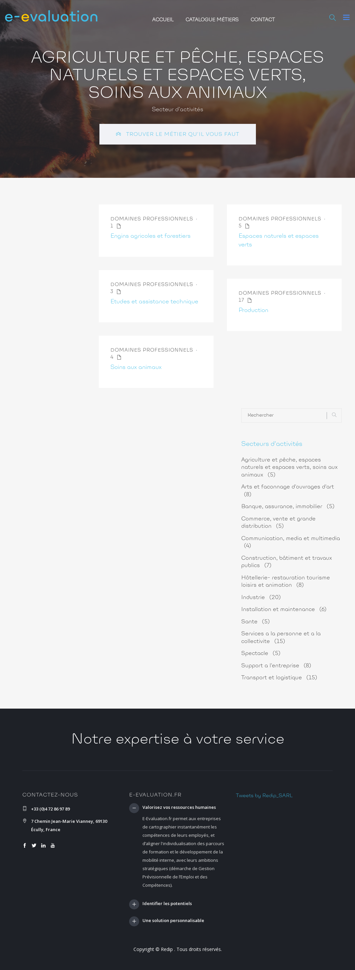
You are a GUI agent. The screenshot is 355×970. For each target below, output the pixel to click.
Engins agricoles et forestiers (150, 236)
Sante (255, 621)
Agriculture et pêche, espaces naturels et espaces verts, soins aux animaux (289, 468)
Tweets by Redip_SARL (264, 796)
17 (245, 300)
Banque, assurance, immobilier (288, 506)
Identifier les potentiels (167, 903)
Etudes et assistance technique (154, 302)
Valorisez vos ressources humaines (179, 807)
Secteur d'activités (177, 110)
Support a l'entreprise (276, 665)
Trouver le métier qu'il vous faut (177, 134)
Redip (167, 949)
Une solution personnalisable (173, 920)
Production (253, 310)
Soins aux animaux (135, 367)
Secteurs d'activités (271, 444)
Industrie (261, 597)
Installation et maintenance (284, 609)
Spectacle (261, 653)
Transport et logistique (279, 677)
